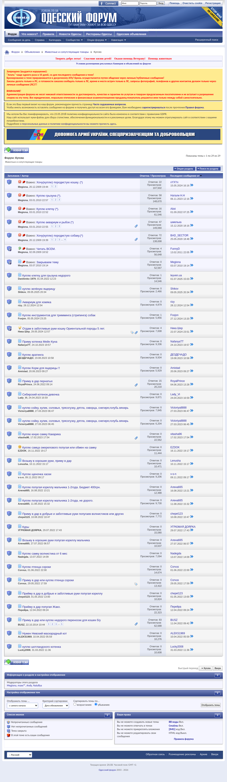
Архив (203, 754)
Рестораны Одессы (99, 34)
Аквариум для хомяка (36, 302)
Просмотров (158, 175)
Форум (12, 34)
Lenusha (23, 464)
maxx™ (21, 685)
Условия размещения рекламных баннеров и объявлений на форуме (113, 63)
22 (160, 182)
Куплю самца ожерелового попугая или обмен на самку (59, 447)
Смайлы (173, 725)
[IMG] (172, 729)
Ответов (144, 175)
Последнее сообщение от (186, 175)
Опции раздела (185, 168)
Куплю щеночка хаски (36, 474)
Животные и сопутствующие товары (67, 51)
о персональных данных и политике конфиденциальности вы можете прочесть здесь (68, 123)
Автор (25, 175)
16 (160, 208)
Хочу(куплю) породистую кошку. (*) (59, 182)
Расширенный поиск (206, 39)
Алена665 (23, 490)
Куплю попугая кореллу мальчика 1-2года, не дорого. (57, 500)
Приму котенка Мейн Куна (39, 341)
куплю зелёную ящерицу (38, 288)
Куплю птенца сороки (36, 567)
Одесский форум (107, 769)
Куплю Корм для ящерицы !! (41, 368)
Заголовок (13, 175)
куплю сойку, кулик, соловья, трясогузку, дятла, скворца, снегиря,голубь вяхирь (75, 407)
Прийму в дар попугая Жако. (41, 606)
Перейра (23, 610)
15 (160, 380)
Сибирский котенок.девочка (40, 394)
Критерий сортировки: (55, 701)
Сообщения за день (19, 40)
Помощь (175, 3)
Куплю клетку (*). (47, 209)
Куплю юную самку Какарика (41, 434)
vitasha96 (23, 437)
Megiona (23, 187)
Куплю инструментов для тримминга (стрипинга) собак (59, 315)
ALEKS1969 (25, 636)
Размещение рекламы (182, 754)
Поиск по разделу (209, 168)
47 (160, 222)
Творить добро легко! (68, 58)
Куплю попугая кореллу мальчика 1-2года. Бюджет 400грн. (61, 487)
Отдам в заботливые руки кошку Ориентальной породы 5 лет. (63, 328)
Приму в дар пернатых (37, 381)
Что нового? (30, 34)
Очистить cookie (192, 3)
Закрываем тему (47, 262)
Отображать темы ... (18, 701)
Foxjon (22, 318)
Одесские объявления (131, 34)
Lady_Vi (22, 397)
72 (160, 235)
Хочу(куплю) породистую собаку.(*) (59, 235)
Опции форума (95, 40)
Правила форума (184, 739)
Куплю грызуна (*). (48, 195)
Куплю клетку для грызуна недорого (46, 275)
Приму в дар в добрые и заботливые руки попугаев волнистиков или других (73, 513)
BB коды (173, 721)
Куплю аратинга (33, 354)
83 (160, 619)
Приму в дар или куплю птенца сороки (48, 580)
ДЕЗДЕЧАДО (25, 358)
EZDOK (22, 450)
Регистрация (213, 3)
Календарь (55, 40)
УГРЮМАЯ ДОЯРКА (29, 530)
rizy (20, 305)
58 (160, 195)
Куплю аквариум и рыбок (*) (55, 222)
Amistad (22, 371)
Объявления (32, 51)
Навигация (117, 40)
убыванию (102, 704)
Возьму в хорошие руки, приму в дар (47, 460)
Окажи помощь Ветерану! (129, 58)
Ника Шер (24, 331)
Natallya (37, 685)
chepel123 (24, 517)
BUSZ (21, 624)
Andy (29, 685)
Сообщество (73, 40)
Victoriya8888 (26, 411)
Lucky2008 (24, 650)
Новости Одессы (70, 34)
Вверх (218, 668)
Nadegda (23, 556)
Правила (48, 34)
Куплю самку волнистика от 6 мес (44, 553)
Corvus (22, 570)
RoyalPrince (25, 384)
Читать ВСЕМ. (45, 249)
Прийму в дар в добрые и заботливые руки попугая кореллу (62, 593)
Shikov (22, 292)
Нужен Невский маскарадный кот (44, 633)
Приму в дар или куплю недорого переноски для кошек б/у (61, 620)
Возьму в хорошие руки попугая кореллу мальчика (56, 540)
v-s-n (21, 477)
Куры (25, 527)
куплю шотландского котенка (41, 646)
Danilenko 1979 (27, 278)
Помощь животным (160, 58)
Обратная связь (155, 754)
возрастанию (82, 704)
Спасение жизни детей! (98, 58)
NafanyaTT (24, 345)
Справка (39, 40)
